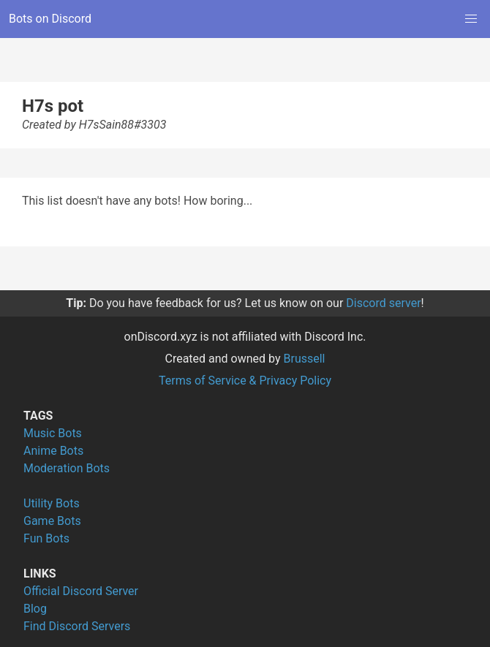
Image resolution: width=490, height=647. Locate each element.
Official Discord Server (80, 591)
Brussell (304, 359)
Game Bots (52, 521)
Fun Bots (46, 538)
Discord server (383, 303)
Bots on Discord (50, 19)
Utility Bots (51, 503)
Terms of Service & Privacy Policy (245, 380)
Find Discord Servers (76, 626)
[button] (471, 19)
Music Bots (52, 433)
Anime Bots (53, 451)
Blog (35, 609)
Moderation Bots (66, 468)
